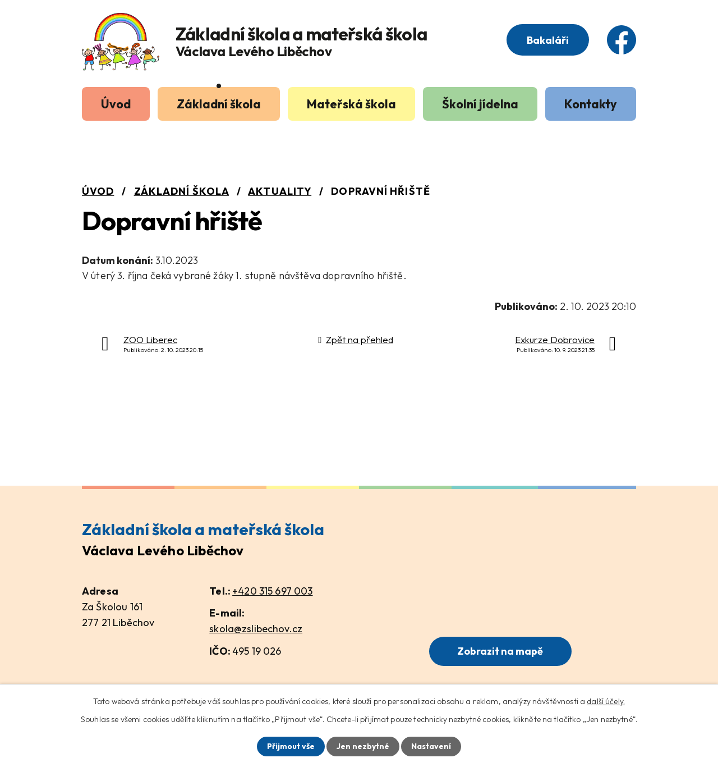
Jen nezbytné (363, 746)
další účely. (606, 701)
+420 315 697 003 (272, 591)
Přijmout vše (291, 746)
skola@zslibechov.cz (255, 628)
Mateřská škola (351, 104)
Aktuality (279, 191)
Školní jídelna (480, 104)
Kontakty (590, 104)
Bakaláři (548, 40)
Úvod (116, 104)
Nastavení (431, 746)
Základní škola (219, 104)
